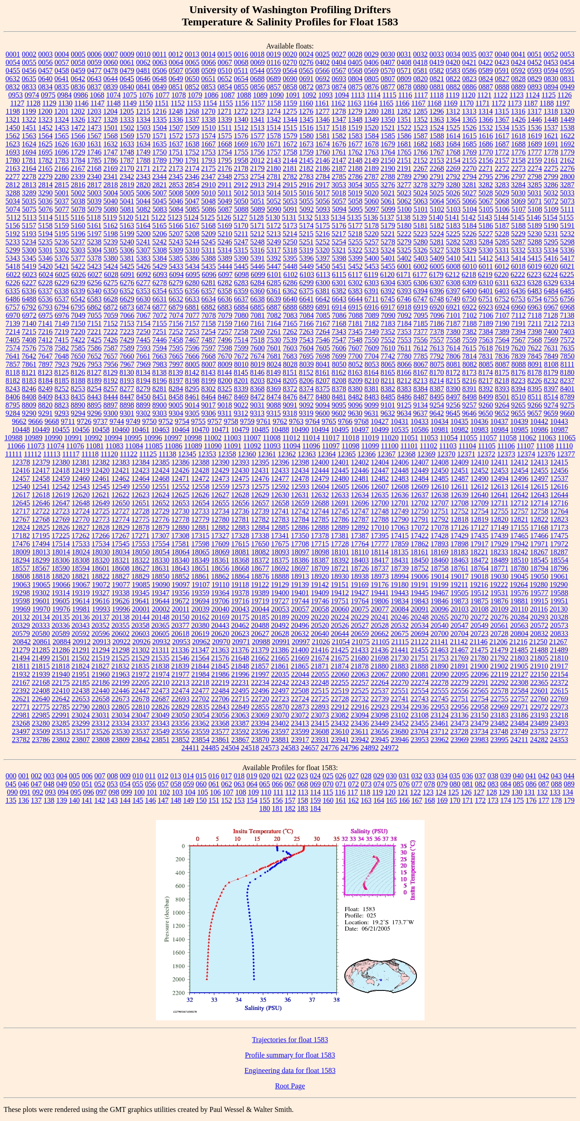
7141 (45, 323)
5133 (321, 217)
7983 (160, 364)
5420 (45, 266)
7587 (110, 348)
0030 (388, 54)
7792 (437, 356)
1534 (502, 127)
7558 (453, 340)
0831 (567, 78)
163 (366, 800)
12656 (240, 503)
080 (455, 784)
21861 (280, 666)
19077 (121, 584)
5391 (257, 258)
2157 (502, 160)
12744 (320, 511)
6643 (339, 299)
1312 (452, 111)
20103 (459, 609)
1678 (371, 144)
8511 (534, 397)
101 (151, 792)
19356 (180, 593)
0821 (437, 78)
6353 (143, 291)
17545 (120, 544)
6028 (111, 274)
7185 (420, 323)
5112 (13, 217)
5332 (518, 250)
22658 (101, 699)
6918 (404, 307)
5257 (371, 242)
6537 (61, 299)
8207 (322, 380)
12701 (400, 503)
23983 (479, 739)
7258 (241, 331)
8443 (94, 397)
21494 (21, 658)
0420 (453, 62)
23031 (101, 715)
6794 (61, 307)
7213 (567, 323)
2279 (45, 176)
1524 (437, 127)
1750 (159, 152)
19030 (499, 576)
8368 (257, 389)
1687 (502, 144)
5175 (322, 225)
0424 (518, 62)
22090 (439, 674)
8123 (45, 372)
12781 (240, 519)
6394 (420, 291)
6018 (518, 266)
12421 (120, 470)
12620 (81, 495)
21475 (479, 650)
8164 (371, 372)
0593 (534, 70)
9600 (322, 413)
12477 (280, 478)
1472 (78, 127)
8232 (551, 380)
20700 (439, 633)
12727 (120, 511)
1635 (159, 144)
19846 (439, 601)
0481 (143, 70)
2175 (208, 168)
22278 (439, 682)
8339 (241, 389)
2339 (78, 176)
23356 (180, 723)
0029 (371, 54)
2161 (551, 160)
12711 (499, 503)
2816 (78, 185)
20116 (539, 609)
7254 (208, 331)
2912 (241, 185)
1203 (94, 111)
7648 (61, 356)
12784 (300, 519)
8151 (290, 372)
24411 (190, 748)
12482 (380, 478)
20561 (499, 625)
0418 (420, 62)
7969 (143, 364)
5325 (404, 250)
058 (175, 784)
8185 (61, 380)
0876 (371, 87)
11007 (252, 438)
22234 (260, 682)
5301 (45, 250)
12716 (559, 503)
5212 (257, 234)
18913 (300, 576)
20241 (380, 617)
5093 (323, 209)
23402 (280, 723)
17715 (320, 544)
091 (24, 792)
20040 (220, 609)
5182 (437, 225)
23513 (61, 731)
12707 (439, 503)
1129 (49, 103)
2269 (453, 168)
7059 (111, 315)
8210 (371, 380)
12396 (280, 462)
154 (251, 800)
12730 (180, 511)
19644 (160, 601)
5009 (192, 193)
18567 (41, 568)
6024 (46, 274)
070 (328, 784)
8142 (192, 372)
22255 (340, 682)
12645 (21, 503)
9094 (322, 405)
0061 (127, 62)
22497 (280, 690)
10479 (240, 429)
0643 (94, 78)
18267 (539, 552)
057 (163, 784)
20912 (81, 641)
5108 (535, 209)
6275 (110, 282)
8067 (421, 364)
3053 (339, 185)
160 (328, 800)
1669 (241, 144)
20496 (300, 625)
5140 (436, 217)
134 (567, 792)
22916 (360, 707)
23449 (380, 723)
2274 (534, 168)
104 (189, 792)
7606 (339, 348)
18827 (120, 576)
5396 (306, 258)
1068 (97, 95)
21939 (41, 674)
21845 (220, 666)
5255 (355, 242)
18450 (420, 560)
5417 (567, 258)
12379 (41, 462)
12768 (41, 519)
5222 (404, 234)
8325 (225, 389)
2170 (127, 168)
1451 (29, 127)
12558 (200, 486)
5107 (519, 209)
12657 (260, 503)
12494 (499, 478)
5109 (551, 209)
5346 (45, 258)
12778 (180, 519)
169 (442, 800)
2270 (469, 168)
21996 (240, 674)
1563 (29, 136)
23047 (140, 715)
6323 (518, 282)
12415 (559, 462)
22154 (559, 674)
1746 (94, 152)
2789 (404, 176)
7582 (61, 348)
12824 (21, 527)
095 (75, 792)
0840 (127, 87)
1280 (371, 111)
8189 (94, 380)
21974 (160, 674)
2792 (453, 176)
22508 (300, 690)
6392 (388, 291)
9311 (225, 413)
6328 (534, 282)
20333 (41, 625)
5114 (46, 217)
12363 (307, 454)
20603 (140, 633)
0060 (110, 62)
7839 (518, 356)
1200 (45, 111)
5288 (534, 242)
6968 (567, 307)
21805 (539, 658)
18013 (41, 552)
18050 (141, 552)
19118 (240, 584)
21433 (360, 650)
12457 (21, 478)
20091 (420, 609)
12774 (120, 519)
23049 (160, 715)
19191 (420, 584)
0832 (12, 87)
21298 (120, 650)
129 (504, 792)
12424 (160, 470)
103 (177, 792)
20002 (161, 609)
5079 (94, 209)
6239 (78, 282)
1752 (192, 152)
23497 (21, 731)
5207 (176, 234)
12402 (360, 462)
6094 (176, 274)
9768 (361, 421)
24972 (390, 748)
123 (428, 792)
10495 (340, 429)
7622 (534, 348)
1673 (306, 144)
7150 (78, 323)
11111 (13, 454)
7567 (518, 340)
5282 (453, 242)
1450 (12, 127)
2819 (127, 185)
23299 (81, 723)
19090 (161, 584)
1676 (339, 144)
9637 (420, 413)
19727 (280, 601)
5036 (45, 201)
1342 (273, 119)
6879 (176, 307)
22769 (559, 699)
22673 (120, 699)
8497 (453, 397)
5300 (29, 250)
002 (36, 776)
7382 (469, 331)
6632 (176, 299)
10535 (400, 429)
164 (378, 800)
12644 (559, 495)
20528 (380, 625)
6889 (306, 307)
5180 (404, 225)
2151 (404, 160)
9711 (68, 421)
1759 (306, 152)
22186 (101, 682)
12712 (519, 503)
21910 (539, 666)
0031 (404, 54)
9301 (127, 413)
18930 (340, 576)
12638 (439, 495)
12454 (519, 470)
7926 (78, 364)
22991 (61, 715)
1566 (78, 136)
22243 (300, 682)
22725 (320, 699)
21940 (61, 674)
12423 (140, 470)
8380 (355, 389)
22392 (21, 690)
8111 (568, 364)
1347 (339, 119)
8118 (12, 372)
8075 (437, 364)
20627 (260, 633)
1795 (225, 160)
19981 (81, 609)
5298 (567, 242)
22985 (41, 715)
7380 (453, 331)
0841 (143, 87)
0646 (143, 78)
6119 (371, 274)
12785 (320, 519)
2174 (192, 168)
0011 (159, 54)
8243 (12, 389)
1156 (242, 103)
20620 (220, 633)
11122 (128, 454)
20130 (559, 609)
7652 (94, 356)
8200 (225, 380)
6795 (78, 307)
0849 (159, 87)
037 (480, 776)
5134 (338, 217)
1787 (127, 160)
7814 (469, 356)
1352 (420, 119)
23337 (140, 723)
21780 (479, 658)
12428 (200, 470)
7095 (421, 315)
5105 (486, 209)
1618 (518, 136)
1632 (110, 144)
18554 (559, 560)
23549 (160, 731)
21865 (300, 666)
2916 (306, 185)
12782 (260, 519)
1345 (306, 119)
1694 (29, 152)
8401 (567, 389)
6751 (485, 299)
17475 (559, 535)
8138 (159, 372)
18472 (479, 560)
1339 (225, 119)
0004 (61, 54)
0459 (78, 70)
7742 (388, 356)
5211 (241, 234)
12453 (499, 470)
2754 (257, 176)
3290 (45, 193)
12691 (340, 503)
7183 (388, 323)
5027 (469, 193)
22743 (420, 699)
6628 (110, 299)
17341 (280, 535)
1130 (65, 103)
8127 (94, 372)
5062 (404, 201)
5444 (225, 266)
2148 (355, 160)
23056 (220, 715)
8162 (339, 372)
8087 (502, 364)
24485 (210, 748)
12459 (61, 478)
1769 (469, 152)
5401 (388, 258)
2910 (208, 185)
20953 (181, 641)
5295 (551, 242)
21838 (160, 666)
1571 (159, 136)
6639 (273, 299)
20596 (101, 633)
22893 (320, 707)
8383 (404, 389)
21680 (360, 658)
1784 (78, 160)
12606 (360, 486)
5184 (469, 225)
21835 (140, 666)
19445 (420, 593)
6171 (403, 274)
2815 (61, 185)
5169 (225, 225)
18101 (340, 552)
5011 (225, 193)
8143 (208, 372)
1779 (567, 152)
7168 (339, 323)
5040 (110, 201)
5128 (256, 217)
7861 (29, 364)
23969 (459, 739)
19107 (201, 584)
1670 (257, 144)
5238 (94, 242)
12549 (120, 486)
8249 (45, 389)
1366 (485, 119)
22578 (499, 690)
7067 (143, 315)
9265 (518, 405)
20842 (22, 641)
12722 (41, 511)
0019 (273, 54)
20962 (201, 641)
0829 (534, 78)
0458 (61, 70)
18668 (240, 568)
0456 (29, 70)
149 (188, 800)
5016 (306, 193)
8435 (78, 397)
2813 (29, 185)
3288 (12, 193)
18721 (340, 568)
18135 (399, 552)
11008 (271, 438)
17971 (539, 544)
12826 (61, 527)
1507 (176, 127)
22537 (380, 690)
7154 (143, 323)
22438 (81, 690)
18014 (61, 552)
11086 (173, 446)
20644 (340, 633)
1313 (469, 111)
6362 (290, 291)
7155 (159, 323)
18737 (380, 568)
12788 (380, 519)
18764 (479, 568)
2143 (273, 160)
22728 (340, 699)
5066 (469, 201)
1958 (241, 160)
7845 (534, 356)
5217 (339, 234)
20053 (280, 609)
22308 (519, 682)
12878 (140, 527)
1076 (146, 95)
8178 (534, 372)
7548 (355, 340)
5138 (403, 217)
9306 (208, 413)
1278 (338, 111)
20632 (300, 633)
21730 (400, 658)
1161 (322, 103)
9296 (94, 413)
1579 (290, 136)
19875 (479, 601)
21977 (180, 674)
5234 (29, 242)
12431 (260, 470)
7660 (127, 356)
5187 (502, 225)
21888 (420, 666)
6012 (502, 266)
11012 (291, 438)
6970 (13, 315)
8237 (567, 380)
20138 (120, 617)
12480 (340, 478)
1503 (143, 127)
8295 (192, 389)
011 (150, 776)
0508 (192, 70)
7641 (12, 356)
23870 (260, 739)
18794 (539, 568)
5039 (94, 201)
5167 (192, 225)
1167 (418, 103)
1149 (129, 103)
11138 (167, 454)
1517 (322, 127)
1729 (78, 152)
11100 (390, 446)
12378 (21, 462)
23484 (519, 723)
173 (493, 800)
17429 (459, 535)
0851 (176, 87)
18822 (101, 576)
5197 (94, 234)
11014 (311, 438)
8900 (159, 405)
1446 (534, 119)
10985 (519, 429)
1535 (518, 127)
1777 (534, 152)
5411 (469, 258)
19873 (459, 601)
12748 (380, 511)
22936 (420, 707)
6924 (502, 307)
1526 (469, 127)
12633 (340, 495)
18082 (260, 552)
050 (74, 784)
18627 (140, 568)
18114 (379, 552)
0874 (339, 87)
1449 (567, 119)
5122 (158, 217)
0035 (469, 54)
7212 (551, 323)
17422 (420, 535)
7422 (78, 340)
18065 (201, 552)
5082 (143, 209)
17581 (180, 544)
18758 (439, 568)
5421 (61, 266)
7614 (453, 348)
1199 (29, 111)
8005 (192, 364)
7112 (519, 315)
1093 (325, 95)
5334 (551, 250)
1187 (530, 103)
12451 (459, 470)
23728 (459, 731)
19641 (140, 601)
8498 (469, 397)
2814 (45, 185)
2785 (339, 176)
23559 (200, 731)
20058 (320, 609)
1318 (550, 111)
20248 (420, 617)
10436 (479, 421)
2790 (420, 176)
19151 (340, 584)
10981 (439, 429)
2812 (12, 185)
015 (201, 776)
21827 (101, 666)
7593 (143, 348)
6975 (46, 315)
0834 (45, 87)
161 (340, 800)
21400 (300, 650)
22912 (340, 707)
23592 (240, 731)
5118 (94, 217)
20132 (21, 617)
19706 (220, 601)
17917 (479, 544)
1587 (420, 136)
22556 (459, 690)
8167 (420, 372)
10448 (21, 429)
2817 (94, 185)
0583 (453, 70)
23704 (420, 731)
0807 (388, 78)
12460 (81, 478)
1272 (240, 111)
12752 (459, 511)
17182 (21, 535)
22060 (340, 674)
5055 (306, 201)
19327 (101, 593)
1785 (94, 160)
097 (101, 792)
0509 (208, 70)
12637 (420, 495)
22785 (61, 707)
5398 (339, 258)
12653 (180, 503)
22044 (300, 674)
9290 (29, 413)
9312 (241, 413)
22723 (280, 699)
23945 (380, 739)
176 (531, 800)
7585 (78, 348)
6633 (192, 299)
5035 (29, 201)
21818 (61, 666)
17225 (61, 535)
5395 (290, 258)
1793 (208, 160)
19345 (140, 593)
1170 (466, 103)
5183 (453, 225)
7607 (355, 348)
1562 (12, 136)
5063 (420, 201)
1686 (485, 144)
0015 (225, 54)
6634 (208, 299)
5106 (502, 209)
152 (226, 800)
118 (365, 792)
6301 (339, 282)
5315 (241, 250)
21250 (538, 641)
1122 (500, 95)
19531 (499, 593)
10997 (173, 438)
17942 (519, 544)
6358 (225, 291)
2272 (502, 168)
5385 (176, 258)
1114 (374, 95)
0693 (339, 78)
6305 (404, 282)
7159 (225, 323)
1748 (127, 152)
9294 (78, 413)
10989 (33, 438)
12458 (41, 478)
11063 (547, 438)
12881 (200, 527)
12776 (160, 519)
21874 (340, 666)
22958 (479, 707)
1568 (110, 136)
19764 (360, 601)
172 (480, 800)
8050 (339, 364)
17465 (519, 535)
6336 (29, 291)
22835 (200, 707)
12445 (340, 470)
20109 (499, 609)
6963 (534, 307)
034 (442, 776)
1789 (159, 160)
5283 (469, 242)
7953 (94, 364)
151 (213, 800)
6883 (225, 307)
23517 (81, 731)
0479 (127, 70)
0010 (143, 54)
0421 (469, 62)
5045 (159, 201)
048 (49, 784)
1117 (421, 95)
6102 (290, 274)
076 (404, 784)
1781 (29, 160)
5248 (257, 242)
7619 (502, 348)
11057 (488, 438)
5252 (322, 242)
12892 (360, 527)
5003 (94, 193)
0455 (12, 70)
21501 (61, 658)
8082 (470, 364)
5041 (127, 201)
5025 (437, 193)
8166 (404, 372)
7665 (176, 356)
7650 (78, 356)
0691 (306, 78)
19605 (61, 601)
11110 (564, 446)
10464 (180, 429)
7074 (176, 315)
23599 (300, 731)
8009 (225, 364)
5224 (437, 234)
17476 (21, 544)
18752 (420, 568)
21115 (400, 641)
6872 (110, 307)
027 (353, 776)
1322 (29, 119)
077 (416, 784)
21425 (340, 650)
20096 (439, 609)
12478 (300, 478)
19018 (479, 576)
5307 (143, 250)
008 (112, 776)
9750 (149, 421)
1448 (551, 119)
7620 (518, 348)
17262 (81, 535)
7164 (273, 323)
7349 (371, 331)
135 (10, 800)
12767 (21, 519)
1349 (371, 119)
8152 (306, 372)
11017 (330, 438)
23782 (21, 739)
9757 (215, 421)
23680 (400, 731)
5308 (159, 250)
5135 (354, 217)
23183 (499, 715)
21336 (180, 650)
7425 (94, 340)
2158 (518, 160)
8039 (307, 364)
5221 (388, 234)
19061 (559, 576)
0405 (355, 62)
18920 (320, 576)
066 (277, 784)
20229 (360, 617)
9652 (502, 413)
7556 (420, 340)
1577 (257, 136)
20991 (281, 641)
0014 (208, 54)
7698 (322, 356)
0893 (534, 87)
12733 (200, 511)
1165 (386, 103)
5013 (257, 193)
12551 (160, 486)
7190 (502, 323)
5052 (273, 201)
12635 (380, 495)
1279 (355, 111)
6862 (94, 307)
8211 (388, 380)
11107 (525, 446)
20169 (220, 617)
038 (493, 776)
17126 (459, 527)
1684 (453, 144)
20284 (519, 617)
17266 (101, 535)
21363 (220, 650)
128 (491, 792)
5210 (225, 234)
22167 (21, 682)
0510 (225, 70)
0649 (176, 78)
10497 (360, 429)
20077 (380, 609)
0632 (12, 78)
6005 (437, 266)
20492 (280, 625)
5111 (568, 209)
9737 (100, 421)
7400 (551, 331)
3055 (371, 185)
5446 (257, 266)
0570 (388, 70)
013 (175, 776)
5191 (567, 225)
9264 (502, 405)
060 (201, 784)
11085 (154, 446)
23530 (120, 731)
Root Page (290, 1086)
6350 (110, 291)
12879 (160, 527)
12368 (406, 454)
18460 (439, 560)
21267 (558, 641)
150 (201, 800)
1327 (94, 119)
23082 (340, 715)
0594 (551, 70)
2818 (110, 185)
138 (49, 800)
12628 (240, 495)
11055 (468, 438)
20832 (539, 633)
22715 (240, 699)
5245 (208, 242)
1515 (290, 127)
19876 (499, 601)
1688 (518, 144)
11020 (389, 438)
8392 (485, 389)
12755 (499, 511)
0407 (388, 62)
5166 (176, 225)
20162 (200, 617)
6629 (127, 299)
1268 (191, 111)
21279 (21, 650)
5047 (192, 201)
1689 (534, 144)
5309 (176, 250)
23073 (320, 715)
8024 (274, 364)
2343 (143, 176)
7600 (257, 348)
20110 (519, 609)
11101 (409, 446)
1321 (12, 119)
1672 (290, 144)
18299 (41, 560)
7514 (241, 340)
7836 (502, 356)
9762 (280, 421)
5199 (127, 234)
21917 (559, 666)
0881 (437, 87)
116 (340, 792)
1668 (225, 144)
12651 (140, 503)
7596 (192, 348)
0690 (290, 78)
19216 (479, 584)
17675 (280, 544)
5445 (241, 266)
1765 (404, 152)
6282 (225, 282)
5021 (388, 193)
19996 (121, 609)
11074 (55, 446)
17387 (360, 535)
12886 (300, 527)
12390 (220, 462)
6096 (209, 274)
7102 (470, 315)
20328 (559, 617)
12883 (240, 527)
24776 (330, 748)
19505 (459, 593)
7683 (290, 356)
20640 (320, 633)
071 (340, 784)
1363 (437, 119)
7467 (192, 340)
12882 (220, 527)
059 (188, 784)
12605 (340, 486)
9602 (339, 413)
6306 (420, 282)
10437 (499, 421)
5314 (225, 250)
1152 (177, 103)
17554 (160, 544)
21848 (240, 666)
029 (378, 776)
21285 (41, 650)
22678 (140, 699)
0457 (45, 70)
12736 (240, 511)
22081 (420, 674)
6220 (501, 274)
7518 (257, 340)
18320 (101, 560)
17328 (240, 535)
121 (402, 792)
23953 (420, 739)
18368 (240, 560)
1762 (355, 152)
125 (453, 792)
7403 (567, 331)
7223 (127, 331)
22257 (360, 682)
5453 (371, 266)
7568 (534, 340)
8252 (61, 389)
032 (416, 776)
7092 (404, 315)
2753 (241, 176)
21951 (81, 674)
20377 (180, 625)
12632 (320, 495)
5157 (29, 225)
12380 (61, 462)
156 (277, 800)
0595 (567, 70)
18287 (559, 552)
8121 (29, 372)
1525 (453, 127)
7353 (404, 331)
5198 (110, 234)
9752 (166, 421)
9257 (469, 405)
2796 (502, 176)
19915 (539, 601)
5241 (143, 242)
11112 (32, 454)
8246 (29, 389)
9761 (263, 421)
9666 (35, 421)
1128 (33, 103)
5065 (453, 201)
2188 (355, 168)
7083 (290, 315)
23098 (380, 715)
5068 (502, 201)
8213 (420, 380)
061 (213, 784)
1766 (420, 152)
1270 (208, 111)
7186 (437, 323)
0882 (453, 87)
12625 (180, 495)
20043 (240, 609)
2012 (257, 160)
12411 (499, 462)
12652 (160, 503)
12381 (81, 462)
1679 (388, 144)
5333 (534, 250)
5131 (289, 217)
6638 (257, 299)
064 (251, 784)
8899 (143, 405)
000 (10, 776)
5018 (339, 193)
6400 (469, 291)
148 (175, 800)
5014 (273, 193)
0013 (192, 54)
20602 (120, 633)
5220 (371, 234)
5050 (241, 201)
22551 (400, 690)
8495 (437, 397)
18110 (360, 552)
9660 (567, 413)
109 (253, 792)
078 (429, 784)
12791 (420, 519)
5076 (46, 209)
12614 (519, 486)
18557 (21, 568)
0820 (420, 78)
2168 (94, 168)
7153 (127, 323)
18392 (340, 560)
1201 (61, 111)
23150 (479, 715)
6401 (485, 291)
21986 (220, 674)
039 (505, 776)
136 (23, 800)
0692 (322, 78)
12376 (546, 454)
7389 (502, 331)
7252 (176, 331)
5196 (78, 234)
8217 (485, 380)
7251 (159, 331)
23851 (160, 739)
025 (328, 776)
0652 (225, 78)
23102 (400, 715)
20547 (459, 625)
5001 (61, 193)
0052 (551, 54)
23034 (120, 715)
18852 (180, 576)
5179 (388, 225)
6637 (241, 299)
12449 (420, 470)
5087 (225, 209)
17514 (61, 544)
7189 (485, 323)
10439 (519, 421)
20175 (240, 617)
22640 (41, 699)
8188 (78, 380)
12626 (200, 495)
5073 (567, 201)
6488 (29, 299)
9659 (551, 413)
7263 (306, 331)
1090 (276, 95)
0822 (453, 78)
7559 (469, 340)
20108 (479, 609)
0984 (64, 95)
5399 (355, 258)
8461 (192, 397)
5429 (159, 266)
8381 (371, 389)
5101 (421, 209)
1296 (436, 111)
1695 (45, 152)
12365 (347, 454)
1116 (405, 95)
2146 (322, 160)
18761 (459, 568)
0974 (31, 95)
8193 (127, 380)
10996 (153, 438)
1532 (485, 127)
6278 (159, 282)
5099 (388, 209)
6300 (322, 282)
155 (264, 800)
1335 (159, 119)
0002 (29, 54)
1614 (453, 136)
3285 (534, 185)
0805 (371, 78)
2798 (534, 176)
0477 (94, 70)
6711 (371, 299)
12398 (300, 462)
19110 (220, 584)
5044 (143, 201)
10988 (14, 438)
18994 (400, 576)
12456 (559, 470)
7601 (273, 348)
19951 (559, 601)
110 (266, 792)
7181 (355, 323)
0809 (404, 78)
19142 (320, 584)
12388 (200, 462)
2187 (339, 168)
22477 (200, 690)
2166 (61, 168)
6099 (258, 274)
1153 (194, 103)
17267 (120, 535)
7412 (45, 340)
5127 (240, 217)
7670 (225, 356)
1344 (290, 119)
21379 (260, 650)
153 (239, 800)
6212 (452, 274)
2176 (225, 168)
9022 (241, 405)
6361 (273, 291)
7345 (355, 331)
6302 (355, 282)
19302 (41, 593)
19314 (61, 593)
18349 (200, 560)
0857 (273, 87)
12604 (320, 486)
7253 (192, 331)
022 (290, 776)
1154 (210, 103)
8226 (534, 380)
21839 (180, 666)
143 (112, 800)
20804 (519, 633)
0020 (290, 54)
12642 (519, 495)
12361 (267, 454)
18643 (180, 568)
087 (543, 784)
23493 (559, 723)
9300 (110, 413)
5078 (78, 209)
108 (240, 792)
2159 (534, 160)
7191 (518, 323)
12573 (240, 486)
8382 (388, 389)
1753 (208, 152)
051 (87, 784)
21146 (479, 641)
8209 (355, 380)
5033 (567, 193)
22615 (559, 690)
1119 (452, 95)
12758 (539, 511)
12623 (140, 495)
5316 (257, 250)
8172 (453, 372)
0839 (110, 87)
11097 (330, 446)
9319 (306, 413)
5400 (371, 258)
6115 (339, 274)
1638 (192, 144)
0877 (388, 87)
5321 (339, 250)
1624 (29, 144)
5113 (29, 217)
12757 (519, 511)
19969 (21, 609)
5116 (78, 217)
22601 (539, 690)
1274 (273, 111)
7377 (420, 331)
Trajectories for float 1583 (290, 1039)
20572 (539, 625)
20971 (241, 641)
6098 (241, 274)
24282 (539, 739)
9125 (404, 405)
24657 (310, 748)
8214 (437, 380)
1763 (371, 152)
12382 (101, 462)
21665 (280, 658)
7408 (29, 340)
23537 (140, 731)
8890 (78, 405)
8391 (469, 389)
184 (315, 808)
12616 (559, 486)
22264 (380, 682)
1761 (339, 152)
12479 (320, 478)
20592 (81, 633)
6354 (159, 291)
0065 (192, 62)
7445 (143, 340)
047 (36, 784)
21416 (320, 650)
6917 (388, 307)
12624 (160, 495)
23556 (180, 731)
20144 (140, 617)
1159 (290, 103)
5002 (78, 193)
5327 (437, 250)
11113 (51, 454)
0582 (437, 70)
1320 (567, 111)
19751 (340, 601)
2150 (388, 160)
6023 (29, 274)
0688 (257, 78)
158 (302, 800)
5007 (159, 193)
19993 (101, 609)
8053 (372, 364)
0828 (518, 78)
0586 (469, 70)
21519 (101, 658)
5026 (453, 193)
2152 (420, 160)
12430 (240, 470)
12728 (140, 511)
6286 (290, 282)
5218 (355, 234)
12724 (81, 511)
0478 (110, 70)
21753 (439, 658)
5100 (404, 209)
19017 (459, 576)
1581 (322, 136)
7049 (78, 315)
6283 (241, 282)
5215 (306, 234)
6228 (45, 282)
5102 (437, 209)
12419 (81, 470)
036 (467, 776)
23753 (539, 731)
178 (556, 800)
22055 (320, 674)
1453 (61, 127)
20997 (301, 641)
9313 (257, 413)
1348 (355, 119)
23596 (260, 731)
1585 (388, 136)
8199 (208, 380)
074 (378, 784)
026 (340, 776)
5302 (61, 250)
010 (137, 776)
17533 (81, 544)
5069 (518, 201)
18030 (101, 552)
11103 (448, 446)
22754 (479, 699)
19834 (400, 601)
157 (290, 800)
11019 (370, 438)
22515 (320, 690)
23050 (180, 715)
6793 (45, 307)
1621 (551, 136)
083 (493, 784)
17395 (380, 535)
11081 (95, 446)
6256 (94, 282)
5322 (355, 250)
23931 (320, 739)
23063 (240, 715)
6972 (29, 315)
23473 (459, 723)
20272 (479, 617)
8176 (518, 372)
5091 (290, 209)
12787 (360, 519)
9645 (453, 413)
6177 (420, 274)
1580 (306, 136)
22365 (539, 682)
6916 (371, 307)
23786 (41, 739)
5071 (534, 201)
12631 (300, 495)
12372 (486, 454)
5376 (61, 258)
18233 (499, 552)
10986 (539, 429)
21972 (140, 674)
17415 (400, 535)
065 (264, 784)
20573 (559, 625)
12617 (21, 495)
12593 (300, 486)
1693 (12, 152)
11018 (350, 438)
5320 (322, 250)
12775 (140, 519)
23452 (400, 723)
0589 (485, 70)
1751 (176, 152)
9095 (339, 405)
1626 (61, 144)
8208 (339, 380)
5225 (453, 234)
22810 (140, 707)
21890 (439, 666)
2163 (12, 168)
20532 (400, 625)
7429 (127, 340)
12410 (479, 462)
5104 (470, 209)
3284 (518, 185)
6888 (290, 307)
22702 (200, 699)
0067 (225, 62)
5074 (13, 209)
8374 (306, 389)
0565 (306, 70)
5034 (12, 201)
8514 (551, 397)
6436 (518, 291)
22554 (420, 690)
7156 (176, 323)
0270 (290, 62)
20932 (161, 641)
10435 (459, 421)
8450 (143, 397)
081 (467, 784)
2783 (306, 176)
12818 (459, 519)
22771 (21, 707)
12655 (220, 503)
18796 (559, 568)
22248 (320, 682)
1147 (97, 103)
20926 (141, 641)
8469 (241, 397)
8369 (273, 389)
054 (125, 784)
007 (99, 776)
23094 (360, 715)
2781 (273, 176)
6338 (61, 291)
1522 (404, 127)
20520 (320, 625)
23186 (519, 715)
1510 (208, 127)
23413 (300, 723)
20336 (61, 625)
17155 (519, 527)
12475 (240, 478)
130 (517, 792)
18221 (479, 552)
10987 (559, 429)
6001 (404, 266)
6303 (371, 282)
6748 (437, 299)
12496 (519, 478)
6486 (12, 299)
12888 (320, 527)
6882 (208, 307)
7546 (322, 340)
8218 (502, 380)
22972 (539, 707)
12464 (140, 478)
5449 (306, 266)
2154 (453, 160)
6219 (485, 274)
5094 (339, 209)
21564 (200, 658)
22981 (21, 715)
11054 (449, 438)
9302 (143, 413)
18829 (140, 576)
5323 (371, 250)
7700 (355, 356)
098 (113, 792)
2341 (110, 176)
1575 (225, 136)
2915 (290, 185)
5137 (387, 217)
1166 (402, 103)
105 (202, 792)
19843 (420, 601)
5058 (355, 201)
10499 (380, 429)
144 (125, 800)
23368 (220, 723)
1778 (551, 152)
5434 (192, 266)
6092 (143, 274)
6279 (176, 282)
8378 (339, 389)
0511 (241, 70)
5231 (551, 234)
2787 (371, 176)
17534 (101, 544)
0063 (159, 62)
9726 (84, 421)
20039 (200, 609)
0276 (306, 62)
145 (137, 800)
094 (63, 792)
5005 (127, 193)
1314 (485, 111)
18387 (320, 560)
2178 (241, 168)
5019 (355, 193)
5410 (453, 258)
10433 (420, 421)
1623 (12, 144)
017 (226, 776)
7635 (567, 348)
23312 (101, 723)
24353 (559, 739)
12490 (479, 478)
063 (239, 784)
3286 (551, 185)
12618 (41, 495)
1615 (469, 136)
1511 (225, 127)
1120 (468, 95)
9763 (296, 421)
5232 (567, 234)
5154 (550, 217)
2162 (567, 160)
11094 (291, 446)
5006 (143, 193)
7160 (241, 323)
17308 (180, 535)
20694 (420, 633)
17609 (220, 544)
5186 (485, 225)
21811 (20, 666)
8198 (192, 380)
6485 (567, 291)
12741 (280, 511)
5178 (371, 225)
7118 (534, 315)
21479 (499, 650)
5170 (241, 225)
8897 (110, 405)
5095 (355, 209)
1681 (404, 144)
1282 (403, 111)
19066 (61, 584)
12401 (340, 462)
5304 (94, 250)
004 (61, 776)
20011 (180, 609)
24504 (230, 748)
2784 (322, 176)
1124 (533, 95)
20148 (160, 617)
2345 (176, 176)
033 (429, 776)
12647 (61, 503)
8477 (306, 397)
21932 (21, 674)
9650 (485, 413)
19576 (519, 593)
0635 (29, 78)
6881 (192, 307)
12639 (459, 495)
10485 (260, 429)
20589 (61, 633)
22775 (41, 707)
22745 (439, 699)
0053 (567, 54)
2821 (159, 185)
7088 (355, 315)
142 (99, 800)
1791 (192, 160)
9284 (12, 413)
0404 (339, 62)
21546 (180, 658)
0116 (273, 62)
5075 (29, 209)
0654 (241, 78)
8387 (437, 389)
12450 (439, 470)
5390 (241, 258)
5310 (192, 250)
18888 (280, 576)
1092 (309, 95)
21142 (459, 641)
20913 (101, 641)
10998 (193, 438)
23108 (420, 715)
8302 (208, 389)
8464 (208, 397)
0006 (94, 54)
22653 (81, 699)
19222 (499, 584)
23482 (499, 723)
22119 (499, 674)
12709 (479, 503)
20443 (220, 625)
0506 (159, 70)
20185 (260, 617)
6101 (274, 274)
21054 (341, 641)
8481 (339, 397)
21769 (459, 658)
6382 (339, 291)
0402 (322, 62)
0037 (485, 54)
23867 (240, 739)
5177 (355, 225)
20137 (101, 617)
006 (87, 776)
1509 (192, 127)
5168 (208, 225)
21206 (498, 641)
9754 (182, 421)
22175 (61, 682)
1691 (551, 144)
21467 (459, 650)
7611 (404, 348)
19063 (21, 584)
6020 (551, 266)
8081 (453, 364)
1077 (162, 95)
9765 (329, 421)
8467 (225, 397)
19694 (200, 601)
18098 (320, 552)
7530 (273, 340)
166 (404, 800)
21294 (101, 650)
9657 (534, 413)
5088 (241, 209)
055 (137, 784)
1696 (61, 152)
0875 (355, 87)
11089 (193, 446)
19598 (21, 601)
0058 (78, 62)
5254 (339, 242)
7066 (127, 315)
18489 (499, 560)
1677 (355, 144)
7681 (273, 356)
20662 (380, 633)
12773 (101, 519)
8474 (273, 397)
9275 (567, 405)
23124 (439, 715)
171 (467, 800)
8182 (12, 380)
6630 (143, 299)
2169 (110, 168)
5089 (258, 209)
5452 (355, 266)
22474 (180, 690)
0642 (78, 78)
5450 (322, 266)
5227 (485, 234)
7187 (453, 323)
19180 (400, 584)
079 (442, 784)
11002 (213, 438)
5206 (159, 234)
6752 (502, 299)
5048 (208, 201)
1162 (338, 103)
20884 (62, 641)
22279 (459, 682)
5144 (501, 217)
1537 (551, 127)
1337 (192, 119)
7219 (61, 331)
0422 (485, 62)
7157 (192, 323)
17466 (539, 535)
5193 (29, 234)
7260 (257, 331)
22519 (340, 690)
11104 (467, 446)
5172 (273, 225)
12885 (280, 527)
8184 (45, 380)
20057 (300, 609)
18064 (181, 552)
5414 (518, 258)
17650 (260, 544)
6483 (534, 291)
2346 (192, 176)
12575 (260, 486)
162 (353, 800)
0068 (241, 62)
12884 (260, 527)
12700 (380, 503)
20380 (200, 625)
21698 (380, 658)
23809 (120, 739)
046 (23, 784)
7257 (225, 331)
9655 (518, 413)
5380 (110, 258)
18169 (439, 552)
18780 (519, 568)
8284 (176, 389)
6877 (159, 307)
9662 (19, 421)
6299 (306, 282)
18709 (320, 568)
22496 (260, 690)
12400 (320, 462)
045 (10, 784)
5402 (404, 258)
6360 (257, 291)
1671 (273, 144)
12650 (120, 503)
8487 (420, 397)
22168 (41, 682)
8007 (209, 364)
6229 (61, 282)
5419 (29, 266)
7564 (502, 340)
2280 (61, 176)
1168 (434, 103)
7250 (143, 331)
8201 (241, 380)
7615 (469, 348)
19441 (380, 593)
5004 (110, 193)
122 (415, 792)
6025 (62, 274)
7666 (192, 356)
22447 (140, 690)
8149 (273, 372)
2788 (388, 176)
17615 (240, 544)
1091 (292, 95)
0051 (534, 54)
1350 (388, 119)
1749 (143, 152)
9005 (176, 405)
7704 (371, 356)
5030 (518, 193)
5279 (404, 242)
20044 (260, 609)
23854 (200, 739)
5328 (453, 250)
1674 (322, 144)
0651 (208, 78)
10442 (539, 421)
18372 (260, 560)
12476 (260, 478)
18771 (499, 568)
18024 (81, 552)
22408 (41, 690)
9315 (273, 413)
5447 (273, 266)
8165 (388, 372)
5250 (290, 242)
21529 (140, 658)
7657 (110, 356)
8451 (159, 397)
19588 (559, 593)
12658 (280, 503)
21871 (320, 666)
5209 (208, 234)
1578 (273, 136)
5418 (12, 266)
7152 (110, 323)
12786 (340, 519)
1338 (208, 119)
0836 (78, 87)
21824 (81, 666)
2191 (404, 168)
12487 (459, 478)
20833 (559, 633)
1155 (226, 103)
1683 (437, 144)
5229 (518, 234)
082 (480, 784)
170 (455, 800)
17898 (459, 544)
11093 (271, 446)
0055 (29, 62)
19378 (240, 593)
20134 (41, 617)
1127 (17, 103)
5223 (420, 234)
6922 (469, 307)
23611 (359, 731)
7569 (551, 340)
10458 (101, 429)
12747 (360, 511)
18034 (121, 552)
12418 (61, 470)
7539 (290, 340)
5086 (209, 209)
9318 (290, 413)
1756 (257, 152)
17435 (479, 535)
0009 (127, 54)
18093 (280, 552)
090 (12, 792)
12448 (400, 470)
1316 (518, 111)
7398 (534, 331)
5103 (453, 209)
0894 (551, 87)
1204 (110, 111)
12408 (439, 462)
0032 (420, 54)
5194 (45, 234)
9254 (437, 405)
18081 (241, 552)
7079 (225, 315)
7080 (241, 315)
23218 (559, 715)
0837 (94, 87)
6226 (12, 282)
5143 (485, 217)
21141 (439, 641)
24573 (270, 748)
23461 (439, 723)
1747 (110, 152)
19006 (420, 576)
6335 (12, 291)
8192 (110, 380)
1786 (110, 160)
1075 (129, 95)
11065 (566, 438)
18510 (519, 560)
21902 (499, 666)
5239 (110, 242)
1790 (176, 160)
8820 (45, 405)
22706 (220, 699)
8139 (176, 372)
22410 (61, 690)
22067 (380, 674)
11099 (370, 446)
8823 (61, 405)
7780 (404, 356)
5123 (175, 217)
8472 (257, 397)
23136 (459, 715)
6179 (436, 274)
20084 (400, 609)
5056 (322, 201)
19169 (360, 584)
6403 (502, 291)
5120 (126, 217)
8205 (290, 380)
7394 (518, 331)
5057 (339, 201)
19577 (539, 593)
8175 (502, 372)
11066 (16, 446)
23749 (519, 731)
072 (353, 784)
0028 (355, 54)
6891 (322, 307)
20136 (81, 617)
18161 (419, 552)
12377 (566, 454)
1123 (516, 95)
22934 (400, 707)
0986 (80, 95)
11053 (429, 438)
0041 (518, 54)
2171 (143, 168)
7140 (29, 323)
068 (302, 784)
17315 (200, 535)
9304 (176, 413)
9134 (420, 405)
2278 (29, 176)
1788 (143, 160)
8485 (388, 397)
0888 (502, 87)
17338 (260, 535)
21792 (499, 658)
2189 (371, 168)
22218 (200, 682)
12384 (140, 462)
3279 (437, 185)
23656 (380, 731)
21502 (81, 658)
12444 (320, 470)
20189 (280, 617)
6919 (420, 307)
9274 (551, 405)
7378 (437, 331)
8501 (502, 397)
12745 (340, 511)
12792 (439, 519)
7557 (437, 340)
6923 (485, 307)
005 (74, 776)
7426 (110, 340)
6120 (387, 274)
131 (529, 792)
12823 (559, 519)
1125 (548, 95)
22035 (280, 674)
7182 (371, 323)
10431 (400, 421)
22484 (220, 690)
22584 (519, 690)
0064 (176, 62)
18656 (220, 568)
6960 (518, 307)
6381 (322, 291)
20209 (300, 617)
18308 (81, 560)
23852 (180, 739)
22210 (160, 682)
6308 (453, 282)
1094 (341, 95)
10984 (499, 429)
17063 (400, 527)
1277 (322, 111)
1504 (159, 127)
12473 (220, 478)
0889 (518, 87)
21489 (559, 650)
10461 (140, 429)
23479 (479, 723)
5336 (567, 250)
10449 (41, 429)
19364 (220, 593)
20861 (42, 641)
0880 (420, 87)
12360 (247, 454)
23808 (101, 739)
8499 (485, 397)
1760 (322, 152)
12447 (380, 470)
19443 (400, 593)
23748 (499, 731)
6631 (159, 299)
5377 (78, 258)
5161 (94, 225)
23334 (120, 723)
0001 (12, 54)
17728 (340, 544)
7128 (550, 315)
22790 (81, 707)
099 (126, 792)
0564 (290, 70)
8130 (127, 372)
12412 (519, 462)
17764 (360, 544)
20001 (141, 609)
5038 (78, 201)
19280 (539, 584)
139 (61, 800)
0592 (518, 70)
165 (391, 800)
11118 (89, 454)
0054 (12, 62)
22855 (260, 707)
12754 (479, 511)
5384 (159, 258)
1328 (110, 119)
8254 (94, 389)
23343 (160, 723)
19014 (439, 576)
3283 (502, 185)
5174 (306, 225)
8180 (567, 372)
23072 (300, 715)
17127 (479, 527)
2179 (257, 168)
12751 (439, 511)
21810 (559, 658)
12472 (200, 478)
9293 (61, 413)
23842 (140, 739)
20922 (121, 641)
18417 (380, 560)
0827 (502, 78)
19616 (101, 601)
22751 (459, 699)
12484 (420, 478)
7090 (388, 315)
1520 (371, 127)
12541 (41, 486)
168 (429, 800)
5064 (437, 201)
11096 (311, 446)
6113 (323, 274)
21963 (120, 674)
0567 (339, 70)
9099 (371, 405)
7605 (322, 348)
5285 (502, 242)
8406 (12, 397)
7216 (45, 331)
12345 (187, 454)
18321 (120, 560)
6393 (404, 291)
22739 (380, 699)
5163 (127, 225)
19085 (141, 584)
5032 (551, 193)
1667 (208, 144)
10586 (420, 429)
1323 (45, 119)
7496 (225, 340)
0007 (110, 54)
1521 (388, 127)
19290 (559, 584)
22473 (160, 690)
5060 (371, 201)
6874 (143, 307)
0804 (355, 78)
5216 (322, 234)
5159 (61, 225)
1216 (159, 111)
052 (99, 784)
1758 (290, 152)
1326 (78, 119)
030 (391, 776)
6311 (502, 282)
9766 (345, 421)
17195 (41, 535)
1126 (564, 95)
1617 (502, 136)
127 (479, 792)
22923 (380, 707)
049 (61, 784)
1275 (289, 111)
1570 (143, 136)
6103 (307, 274)
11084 (134, 446)
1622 (567, 136)
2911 (225, 185)
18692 (280, 568)
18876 (260, 576)
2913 (257, 185)
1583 (355, 136)
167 (416, 800)
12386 (180, 462)
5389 (225, 258)
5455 (388, 266)
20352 (101, 625)
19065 (41, 584)
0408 (404, 62)
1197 (563, 103)
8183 (29, 380)
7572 (567, 340)
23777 (559, 731)
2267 (420, 168)
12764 (559, 511)
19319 (81, 593)
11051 (409, 438)
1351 (404, 119)
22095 (459, 674)
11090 (213, 446)
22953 (439, 707)
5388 (208, 258)
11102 (428, 446)
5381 (127, 258)
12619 (61, 495)
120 (390, 792)
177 (543, 800)
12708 (459, 503)
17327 (220, 535)
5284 (485, 242)
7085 (323, 315)
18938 (360, 576)
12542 (61, 486)
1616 (485, 136)
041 (531, 776)
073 (366, 784)
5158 (45, 225)
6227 (29, 282)
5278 (388, 242)
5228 (502, 234)
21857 (260, 666)
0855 (241, 87)
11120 (109, 454)
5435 (208, 266)
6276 (127, 282)
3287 (567, 185)
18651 (200, 568)
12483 (400, 478)
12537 (559, 478)
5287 (518, 242)
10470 (200, 429)
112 (290, 792)
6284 (257, 282)
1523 (420, 127)
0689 (273, 78)
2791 (437, 176)
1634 (143, 144)
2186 (322, 168)
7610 (388, 348)
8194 (143, 380)
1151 (162, 103)
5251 (306, 242)
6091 (127, 274)
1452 (45, 127)
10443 (559, 421)
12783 (280, 519)
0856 (257, 87)
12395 (260, 462)
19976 (61, 609)
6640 (290, 299)
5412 (485, 258)
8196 (159, 380)
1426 (518, 119)
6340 (94, 291)
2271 (485, 168)
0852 (192, 87)
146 (150, 800)
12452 (479, 470)
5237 (78, 242)
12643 (539, 495)
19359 (200, 593)
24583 (290, 748)
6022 (13, 274)
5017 (322, 193)
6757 (12, 307)
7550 (371, 340)
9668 (51, 421)
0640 (45, 78)
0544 (257, 70)
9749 (133, 421)
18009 (21, 552)
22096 (479, 674)
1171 (482, 103)
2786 (355, 176)
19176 (380, 584)
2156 (485, 160)
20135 (61, 617)
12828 (101, 527)
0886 (469, 87)
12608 (400, 486)
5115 (61, 217)
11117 (70, 454)
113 (303, 792)
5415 (534, 258)
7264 (322, 331)
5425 (127, 266)
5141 (452, 217)
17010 (380, 527)
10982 (459, 429)
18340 (180, 560)
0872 (306, 87)
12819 (479, 519)
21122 (419, 641)
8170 (437, 372)
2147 (339, 160)
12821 (519, 519)
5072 (551, 201)
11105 (487, 446)
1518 (339, 127)
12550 (140, 486)
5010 (208, 193)
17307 (160, 535)
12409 (459, 462)
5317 (273, 250)
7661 (143, 356)
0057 (61, 62)
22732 (360, 699)
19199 (439, 584)
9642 (437, 413)
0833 (29, 87)
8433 (61, 397)
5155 (566, 217)
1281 (387, 111)
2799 (551, 176)
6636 (225, 299)
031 (404, 776)
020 (264, 776)
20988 (261, 641)
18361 (220, 560)
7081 (258, 315)
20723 (479, 633)
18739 (400, 568)
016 (213, 776)
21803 (519, 658)
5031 (534, 193)
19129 (280, 584)
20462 (240, 625)
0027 (339, 54)
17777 (380, 544)
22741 (400, 699)
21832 (120, 666)
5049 (225, 201)
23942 (360, 739)
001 (23, 776)
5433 (176, 266)
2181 (290, 168)
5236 (61, 242)
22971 (519, 707)
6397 (453, 291)
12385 (160, 462)
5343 (12, 258)
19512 (479, 593)
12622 (120, 495)
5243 (176, 242)
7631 (551, 348)
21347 (200, 650)
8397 (551, 389)
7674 (257, 356)
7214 (12, 331)
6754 (534, 299)
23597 (280, 731)
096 (88, 792)
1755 (241, 152)
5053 (290, 201)
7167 (322, 323)
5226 (469, 234)
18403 (360, 560)
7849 (551, 356)
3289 (29, 193)
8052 (355, 364)
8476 (290, 397)
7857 (13, 364)
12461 (101, 478)
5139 (419, 217)
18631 (160, 568)
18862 (220, 576)
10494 (320, 429)
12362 (287, 454)
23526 (101, 731)
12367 (386, 454)
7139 (12, 323)
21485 (519, 650)
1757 (273, 152)
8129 (110, 372)
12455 (539, 470)
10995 (133, 438)
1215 (142, 111)
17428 (439, 535)
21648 (240, 658)
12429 (220, 470)
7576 (29, 348)
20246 (400, 617)
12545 (101, 486)
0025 (322, 54)
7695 (306, 356)
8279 (143, 389)
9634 (404, 413)
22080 (400, 674)
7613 (437, 348)
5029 (502, 193)
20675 (400, 633)
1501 (110, 127)
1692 (567, 144)
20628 (280, 633)
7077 (192, 315)
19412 (340, 593)
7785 (420, 356)
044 (569, 776)
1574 (208, 136)
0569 (371, 70)
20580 (41, 633)
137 (36, 800)
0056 (45, 62)
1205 (126, 111)
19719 (260, 601)
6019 (534, 266)
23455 (420, 723)
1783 (61, 160)
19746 (320, 601)
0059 (94, 62)
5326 (420, 250)
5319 (306, 250)
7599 (241, 348)
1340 (241, 119)
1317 (534, 111)
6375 (306, 291)
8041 (323, 364)
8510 (518, 397)
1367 (502, 119)
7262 (290, 331)
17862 (420, 544)
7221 (94, 331)
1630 (78, 144)
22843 (220, 707)
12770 (81, 519)
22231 (240, 682)
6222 (518, 274)
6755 (551, 299)
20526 (340, 625)
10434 (439, 421)
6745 (388, 299)
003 (49, 776)
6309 (469, 282)
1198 (13, 111)
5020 (371, 193)
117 (353, 792)
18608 (120, 568)
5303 (78, 250)
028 (366, 776)
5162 (110, 225)
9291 (45, 413)
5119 (110, 217)
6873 (127, 307)
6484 (551, 291)
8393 (502, 389)
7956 (111, 364)
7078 (209, 315)
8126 (78, 372)
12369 (426, 454)
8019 (258, 364)
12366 (367, 454)
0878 (404, 87)
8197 (176, 380)
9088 (273, 405)
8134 (143, 372)
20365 (160, 625)
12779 (200, 519)
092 (37, 792)
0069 (257, 62)
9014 (192, 405)
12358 (227, 454)
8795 (12, 405)
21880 (380, 666)
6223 (534, 274)
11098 (350, 446)
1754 (225, 152)
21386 (280, 650)
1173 (515, 103)
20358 (140, 625)
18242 (519, 552)
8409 (45, 397)
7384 (485, 331)
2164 (29, 168)
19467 (439, 593)
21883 (400, 666)
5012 (241, 193)
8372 (290, 389)
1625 (45, 144)
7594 (159, 348)
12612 (479, 486)
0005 (78, 54)
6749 (453, 299)
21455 (420, 650)
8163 (355, 372)
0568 (355, 70)
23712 (439, 731)
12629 (260, 495)
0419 (437, 62)
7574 (12, 348)
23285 (61, 723)
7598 (225, 348)
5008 (176, 193)
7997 (176, 364)
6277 (143, 282)
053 (112, 784)
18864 (240, 576)
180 (264, 808)
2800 (567, 176)
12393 (240, 462)
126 (466, 792)
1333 (127, 119)
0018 (257, 54)
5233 (12, 242)
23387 (240, 723)
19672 (180, 601)
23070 (280, 715)
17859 (400, 544)
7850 (567, 356)
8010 (241, 364)
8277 (127, 389)
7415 (61, 340)
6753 (518, 299)
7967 (127, 364)
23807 (81, 739)
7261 (273, 331)
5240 (127, 242)
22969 (499, 707)
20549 (479, 625)
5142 (468, 217)
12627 (220, 495)
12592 (280, 486)
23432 (340, 723)
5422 (78, 266)
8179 (551, 372)
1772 (502, 152)
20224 (340, 617)
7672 (241, 356)
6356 (192, 291)
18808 (21, 576)
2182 (306, 168)
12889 (340, 527)
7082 (274, 315)
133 (555, 792)
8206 (306, 380)
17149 (499, 527)
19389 (260, 593)
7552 (388, 340)
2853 (176, 185)
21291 (81, 650)
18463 (459, 560)
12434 (300, 470)
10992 (93, 438)
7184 (404, 323)
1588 (437, 136)
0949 (567, 87)
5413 (502, 258)
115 (328, 792)
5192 (12, 234)
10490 (300, 429)
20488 (260, 625)
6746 (404, 299)
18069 (221, 552)
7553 (404, 340)
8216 (469, 380)
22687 (160, 699)
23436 (360, 723)
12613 (499, 486)
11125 (148, 454)
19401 (300, 593)
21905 (519, 666)
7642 (29, 356)
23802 (61, 739)
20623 (240, 633)
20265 (439, 617)
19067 (81, 584)
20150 (180, 617)
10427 (380, 421)
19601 (41, 601)
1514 (273, 127)
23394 (260, 723)
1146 (81, 103)
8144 (225, 372)
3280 (453, 185)
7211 (534, 323)
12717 (21, 511)
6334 (567, 282)
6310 (485, 282)
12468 (160, 478)
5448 (290, 266)
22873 (300, 707)
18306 (61, 560)
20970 (221, 641)
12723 (61, 511)
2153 (437, 160)
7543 (306, 340)
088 (556, 784)
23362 (200, 723)
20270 (459, 617)
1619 (534, 136)
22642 (61, 699)
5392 (273, 258)
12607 (380, 486)
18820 (61, 576)
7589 (127, 348)
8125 (61, 372)
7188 (469, 323)
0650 (192, 78)
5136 (370, 217)
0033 (437, 54)
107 (227, 792)
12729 (160, 511)
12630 (280, 495)
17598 (200, 544)
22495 (240, 690)
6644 (355, 299)
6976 (62, 315)
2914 (273, 185)
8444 (110, 397)
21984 (200, 674)
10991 (73, 438)
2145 (306, 160)
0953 (15, 95)
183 (302, 808)
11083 (114, 446)
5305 (110, 250)
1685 (469, 144)
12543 (81, 486)
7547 (339, 340)
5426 (143, 266)
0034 (453, 54)
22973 (559, 707)
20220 (320, 617)
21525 (120, 658)
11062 (527, 438)
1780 (12, 160)
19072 (101, 584)
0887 (485, 87)
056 (150, 784)
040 (518, 776)
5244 (192, 242)
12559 (220, 486)
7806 (453, 356)
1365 (469, 119)
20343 (81, 625)
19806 (380, 601)
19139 (300, 584)
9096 (355, 405)
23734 (479, 731)
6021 (567, 266)
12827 (81, 527)
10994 (113, 438)
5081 (127, 209)
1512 (241, 127)
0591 (502, 70)
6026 (78, 274)
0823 (469, 78)
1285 (420, 111)
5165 (159, 225)
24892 (370, 748)
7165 (290, 323)
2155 (469, 160)
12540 (21, 486)
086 (531, 784)
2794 (469, 176)
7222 (110, 331)
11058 (508, 438)
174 (505, 800)
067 (290, 784)
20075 (360, 609)
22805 (120, 707)
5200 (143, 234)
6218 (469, 274)
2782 (290, 176)
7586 (94, 348)
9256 (453, 405)
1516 (306, 127)
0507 (176, 70)
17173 (559, 527)
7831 (485, 356)
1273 (257, 111)
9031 (257, 405)
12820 (499, 519)
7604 (306, 348)
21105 (380, 641)
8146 (257, 372)
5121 (142, 217)
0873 (322, 87)
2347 (208, 176)
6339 (78, 291)
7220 (78, 331)
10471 (220, 429)
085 (518, 784)
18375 (280, 560)
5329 (469, 250)
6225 (567, 274)
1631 (94, 144)
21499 (41, 658)
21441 (400, 650)
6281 (208, 282)
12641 (499, 495)
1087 (227, 95)
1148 (113, 103)
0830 (551, 78)
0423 (502, 62)
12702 (420, 503)
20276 (499, 617)
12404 (380, 462)
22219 (220, 682)
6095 (192, 274)
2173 (176, 168)
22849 (240, 707)
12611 (459, 486)
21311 (160, 650)
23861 (220, 739)
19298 (21, 593)
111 (278, 792)
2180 (273, 168)
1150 (146, 103)
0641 (61, 78)
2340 (94, 176)
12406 (400, 462)
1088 (244, 95)
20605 (160, 633)
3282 (485, 185)
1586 (404, 136)
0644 (110, 78)
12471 (180, 478)
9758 (231, 421)
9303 (159, 413)
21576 (220, 658)
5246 (225, 242)
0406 (371, 62)
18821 (81, 576)
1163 (354, 103)
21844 (200, 666)
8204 (273, 380)
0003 (45, 54)
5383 (143, 258)
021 (277, 776)
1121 (484, 95)
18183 (459, 552)
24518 (250, 748)
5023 (404, 193)
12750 (420, 511)
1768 (453, 152)
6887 (273, 307)
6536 (45, 299)
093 (50, 792)
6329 (551, 282)
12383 (120, 462)
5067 (485, 201)
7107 (502, 315)
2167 (78, 168)
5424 (110, 266)
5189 (534, 225)
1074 (113, 95)
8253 (78, 389)
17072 (420, 527)
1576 (241, 136)
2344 (159, 176)
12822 (539, 519)
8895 (94, 405)
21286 (61, 650)
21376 (240, 650)
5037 (61, 201)
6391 (371, 291)
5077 (62, 209)
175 (518, 800)
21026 (321, 641)
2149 (371, 160)
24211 (519, 739)
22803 (101, 707)
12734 (220, 511)
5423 (94, 266)
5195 (61, 234)
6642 (322, 299)
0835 (61, 87)
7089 (372, 315)
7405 (12, 340)
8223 (518, 380)
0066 (208, 62)
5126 (224, 217)
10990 (53, 438)
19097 (181, 584)
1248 (175, 111)
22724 (300, 699)
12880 (180, 527)
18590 (61, 568)
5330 (485, 250)
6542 (78, 299)
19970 (41, 609)
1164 (370, 103)
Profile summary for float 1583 (290, 1055)
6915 (355, 307)
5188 (518, 225)
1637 (176, 144)
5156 (12, 225)
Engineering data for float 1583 (290, 1070)
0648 (159, 78)
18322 (140, 560)
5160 (78, 225)
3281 (469, 185)
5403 (420, 258)
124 (440, 792)
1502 (127, 127)
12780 (220, 519)
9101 (388, 405)
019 (251, 776)
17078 (439, 527)
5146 (534, 217)
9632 (388, 413)
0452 (534, 62)
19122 (260, 584)
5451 (339, 266)
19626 (120, 601)
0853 (208, 87)
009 (125, 776)
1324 (61, 119)
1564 (45, 136)
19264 (519, 584)
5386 (192, 258)
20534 (420, 625)
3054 (355, 185)
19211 (459, 584)
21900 (479, 666)
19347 (160, 593)
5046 (176, 201)
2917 (322, 185)
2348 (225, 176)
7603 (290, 348)
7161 (257, 323)
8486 (404, 397)
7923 (62, 364)
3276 (388, 185)
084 (505, 784)
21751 (420, 658)
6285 (273, 282)
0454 (567, 62)
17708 (300, 544)
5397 (322, 258)
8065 (388, 364)
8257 (110, 389)
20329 (21, 625)
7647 (45, 356)
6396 (437, 291)
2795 (485, 176)
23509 (41, 731)
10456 (81, 429)
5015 (290, 193)
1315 (501, 111)
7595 (176, 348)
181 (277, 808)
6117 (355, 274)
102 (164, 792)
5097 (372, 209)
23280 (41, 723)
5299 (12, 250)
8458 (176, 397)
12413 (539, 462)
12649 (101, 503)
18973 (380, 576)
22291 (479, 682)
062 (226, 784)
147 (163, 800)
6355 (176, 291)
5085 (192, 209)
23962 (439, 739)
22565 (479, 690)
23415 (320, 723)
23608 (320, 731)
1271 (224, 111)
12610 (439, 486)
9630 (355, 413)
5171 (257, 225)
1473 (94, 127)
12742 (300, 511)
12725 (101, 511)
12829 (120, 527)
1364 (453, 119)
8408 (29, 397)
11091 (232, 446)
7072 (160, 315)
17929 (499, 544)
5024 (420, 193)
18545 (539, 560)
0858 (290, 87)
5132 (305, 217)
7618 (485, 348)
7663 (159, 356)
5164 (143, 225)
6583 (94, 299)
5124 (191, 217)
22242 (280, 682)
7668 (208, 356)
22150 (539, 674)
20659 (360, 633)
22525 (360, 690)
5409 (437, 258)
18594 (81, 568)
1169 (450, 103)
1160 (306, 103)
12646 (41, 503)
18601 (101, 568)
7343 (339, 331)
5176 (339, 225)
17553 (140, 544)
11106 (506, 446)
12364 (327, 454)
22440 (101, 690)
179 (569, 800)
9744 (117, 421)
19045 (519, 576)
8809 (29, 405)
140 (74, 800)
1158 (274, 103)
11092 (252, 446)
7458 (176, 340)
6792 (29, 307)
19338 (120, 593)
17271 (140, 535)
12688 (320, 503)
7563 (485, 340)
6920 (437, 307)
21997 (260, 674)
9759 (247, 421)
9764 (312, 421)
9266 (534, 405)
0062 (143, 62)
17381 (340, 535)
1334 (143, 119)
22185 (81, 682)
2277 (12, 176)
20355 (120, 625)
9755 (198, 421)
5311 (208, 250)
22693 (180, 699)
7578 (45, 348)
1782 (45, 160)
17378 (320, 535)
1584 (371, 136)
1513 (257, 127)
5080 (111, 209)
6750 (469, 299)
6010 (469, 266)
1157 (258, 103)
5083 (160, 209)
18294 (21, 560)
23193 (539, 715)
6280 (192, 282)
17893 (439, 544)
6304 (388, 282)
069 (315, 784)
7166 (306, 323)
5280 (420, 242)
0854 (225, 87)
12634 (360, 495)
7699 (339, 356)
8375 (322, 389)
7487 (208, 340)
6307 (437, 282)
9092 (306, 405)
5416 (551, 258)
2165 (45, 168)
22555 (439, 690)
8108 (551, 364)
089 (569, 784)
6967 (551, 307)
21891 (459, 666)
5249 (273, 242)
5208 (192, 234)
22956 (459, 707)
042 (543, 776)
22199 (120, 682)
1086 (211, 95)
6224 (550, 274)
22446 (120, 690)
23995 (499, 739)
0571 (404, 70)
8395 (534, 389)
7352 (388, 331)
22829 (180, 707)
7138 (567, 315)
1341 (257, 119)
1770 (485, 152)
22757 (519, 699)
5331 (502, 250)
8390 (453, 389)
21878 (360, 666)
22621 (21, 699)
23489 (539, 723)
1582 (339, 136)
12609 (420, 486)
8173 (469, 372)
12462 (120, 478)
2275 (551, 168)
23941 (340, 739)
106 (215, 792)
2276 (567, 168)
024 (315, 776)
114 (315, 792)
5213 (273, 234)
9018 (225, 405)
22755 (499, 699)
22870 (280, 707)
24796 (350, 748)
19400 (280, 593)
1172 (499, 103)
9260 (485, 405)
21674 (320, 658)
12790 (400, 519)
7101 (453, 315)
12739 (260, 511)
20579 (21, 633)
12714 (539, 503)
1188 (547, 103)
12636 (400, 495)
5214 (290, 234)
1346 (322, 119)
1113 (358, 95)
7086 (339, 315)
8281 (159, 389)
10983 (479, 429)
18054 (161, 552)
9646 (469, 413)
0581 (420, 70)
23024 (81, 715)
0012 (176, 54)
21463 (439, 650)
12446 (360, 470)
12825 (41, 527)
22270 (400, 682)
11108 (545, 446)
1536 (534, 127)
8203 (257, 380)
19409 (320, 593)
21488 (539, 650)
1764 (388, 152)
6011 (485, 266)
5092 (307, 209)
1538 (567, 127)
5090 (274, 209)
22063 (360, 674)
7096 (437, 315)
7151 (94, 323)
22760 (539, 699)
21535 (160, 658)
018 (239, 776)
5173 (290, 225)
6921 (453, 307)
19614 (81, 601)
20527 (360, 625)
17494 (41, 544)
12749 (400, 511)
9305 (192, 413)
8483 (371, 397)
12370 (446, 454)
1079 (195, 95)
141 (87, 800)
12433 (280, 470)
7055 (94, 315)
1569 (127, 136)
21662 (260, 658)
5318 (290, 250)
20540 (439, 625)
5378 (94, 258)
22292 (499, 682)
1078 (178, 95)
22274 (420, 682)
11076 (75, 446)
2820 (143, 185)
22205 (140, 682)
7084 (307, 315)
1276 (306, 111)
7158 (208, 323)
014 (188, 776)
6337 (45, 291)
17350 (300, 535)
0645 (127, 78)
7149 (61, 323)
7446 (159, 340)
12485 (439, 478)
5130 (273, 217)
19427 (360, 593)
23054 (200, 715)
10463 (160, 429)
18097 (300, 552)
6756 (567, 299)
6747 (420, 299)
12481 (360, 478)
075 (391, 784)
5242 (159, 242)
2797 (518, 176)
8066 (404, 364)
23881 (280, 739)
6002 (420, 266)
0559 (273, 70)
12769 (61, 519)
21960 (101, 674)
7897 (46, 364)
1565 (61, 136)
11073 (35, 446)
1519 (355, 127)
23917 (300, 739)
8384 (420, 389)
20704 (459, 633)
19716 (240, 601)
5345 (29, 258)
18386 (300, 560)
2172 (159, 168)
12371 (466, 454)
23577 (220, 731)
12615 (539, 486)
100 (139, 792)
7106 (486, 315)
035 (455, 776)
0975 (48, 95)
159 (315, 800)
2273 (518, 168)
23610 (340, 731)
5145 (517, 217)
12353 (207, 454)
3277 (404, 185)
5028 (485, 193)
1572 (176, 136)
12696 (360, 503)
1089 (260, 95)
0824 (485, 78)
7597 (208, 348)
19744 (300, 601)
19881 (519, 601)
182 (290, 808)
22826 (160, 707)
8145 (241, 372)
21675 (340, 658)
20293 (539, 617)
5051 (257, 201)
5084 (176, 209)
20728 (499, 633)
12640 (479, 495)
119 (377, 792)
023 (302, 776)
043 (556, 776)
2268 (437, 168)
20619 (200, 633)
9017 (208, 405)
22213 (180, 682)
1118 (437, 95)
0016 (241, 54)
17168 (539, 527)
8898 (127, 405)
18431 (400, 560)
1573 (192, 136)
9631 (371, 413)
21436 (380, 650)
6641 (306, 299)
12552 (180, 486)
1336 (176, 119)
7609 (371, 348)
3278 (420, 185)
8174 (485, 372)
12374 (526, 454)
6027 (94, 274)
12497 (539, 478)
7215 (29, 331)
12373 (506, 454)
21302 (140, 650)
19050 (539, 576)
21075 (361, 641)
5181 (420, 225)
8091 (535, 364)
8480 (322, 397)
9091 (290, 405)
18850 (160, 576)
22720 (260, 699)
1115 (389, 95)
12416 (21, 470)
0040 (502, 54)
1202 (77, 111)
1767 (437, 152)
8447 (127, 397)
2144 (290, 160)
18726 (360, 568)
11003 (232, 438)
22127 (519, 674)
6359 (241, 291)
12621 (101, 495)
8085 (486, 364)
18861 (200, 576)
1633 (127, 144)
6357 (208, 291)
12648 (81, 503)
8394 (518, 389)
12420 (101, 470)
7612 (420, 348)
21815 (41, 666)
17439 (499, 535)
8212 (404, 380)
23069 (260, 715)
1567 (94, 136)
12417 (41, 470)
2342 (127, 176)
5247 (241, 242)
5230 (534, 234)
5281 (437, 242)
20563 (519, 625)
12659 (300, 503)
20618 (180, 633)
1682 (420, 144)
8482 (355, 397)
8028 (290, 364)
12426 (180, 470)
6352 (127, 291)
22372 (559, 682)
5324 (388, 250)
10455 (61, 429)
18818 (41, 576)
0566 (322, 70)
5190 (551, 225)
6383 (355, 291)
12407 (420, 462)
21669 (300, 658)
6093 (160, 274)
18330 (160, 560)
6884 (241, 307)
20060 (340, 609)
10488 (280, 429)
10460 (120, 429)
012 (163, 776)
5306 (127, 250)
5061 (388, 201)
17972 (559, 544)
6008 (453, 266)
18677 (260, 568)
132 (542, 792)
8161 (322, 372)
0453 (551, 62)
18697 (300, 568)
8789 (567, 397)
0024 (306, 54)
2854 (192, 185)
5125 (207, 217)
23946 (400, 739)
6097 (225, 274)
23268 (21, 723)
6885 (257, 307)
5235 (45, 242)
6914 (339, 307)
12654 (200, 503)
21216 (518, 641)
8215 (453, 380)
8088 (519, 364)
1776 (518, 152)
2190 (388, 168)
